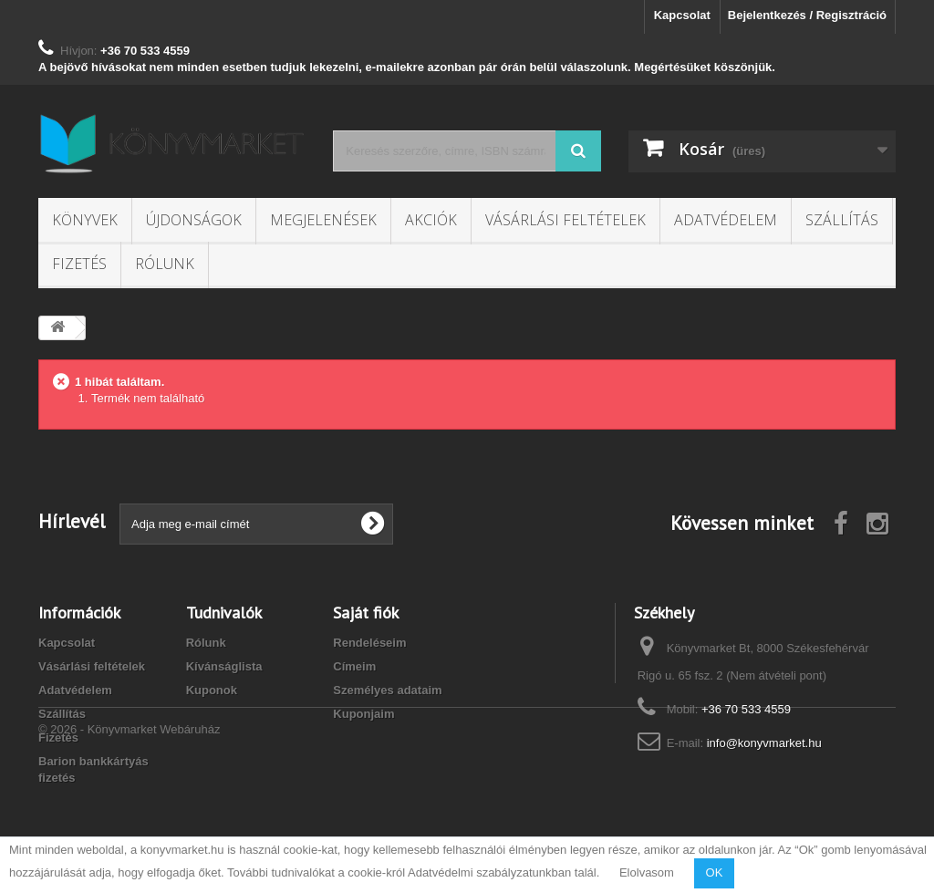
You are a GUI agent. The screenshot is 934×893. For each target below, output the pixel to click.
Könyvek (85, 220)
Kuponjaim (363, 714)
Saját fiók (366, 612)
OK (714, 872)
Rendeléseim (369, 642)
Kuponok (211, 690)
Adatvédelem (725, 220)
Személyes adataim (387, 690)
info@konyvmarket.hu (764, 743)
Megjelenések (323, 220)
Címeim (354, 666)
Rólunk (164, 264)
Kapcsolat (682, 15)
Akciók (431, 220)
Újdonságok (194, 220)
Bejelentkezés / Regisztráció (807, 15)
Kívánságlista (224, 666)
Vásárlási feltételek (565, 220)
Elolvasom (646, 872)
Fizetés (79, 264)
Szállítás (841, 220)
